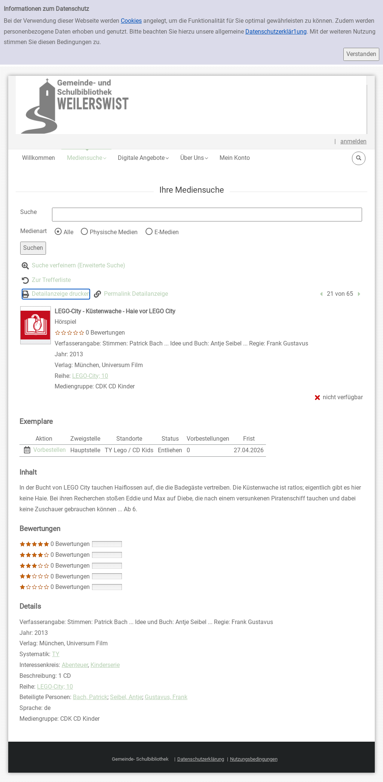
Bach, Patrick (90, 697)
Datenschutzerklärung (200, 759)
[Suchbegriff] (207, 214)
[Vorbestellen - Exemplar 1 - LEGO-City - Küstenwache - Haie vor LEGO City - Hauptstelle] (45, 450)
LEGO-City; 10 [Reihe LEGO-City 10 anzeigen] (90, 375)
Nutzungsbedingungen (254, 759)
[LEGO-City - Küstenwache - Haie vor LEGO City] (35, 325)
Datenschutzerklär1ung (276, 31)
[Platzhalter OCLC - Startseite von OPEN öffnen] (191, 105)
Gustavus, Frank (166, 697)
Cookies (131, 20)
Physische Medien (114, 232)
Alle (68, 232)
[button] (86, 157)
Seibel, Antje (126, 697)
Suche (28, 211)
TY (55, 654)
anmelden (353, 141)
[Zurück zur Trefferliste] (46, 280)
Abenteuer (75, 664)
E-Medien (166, 232)
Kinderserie (105, 664)
